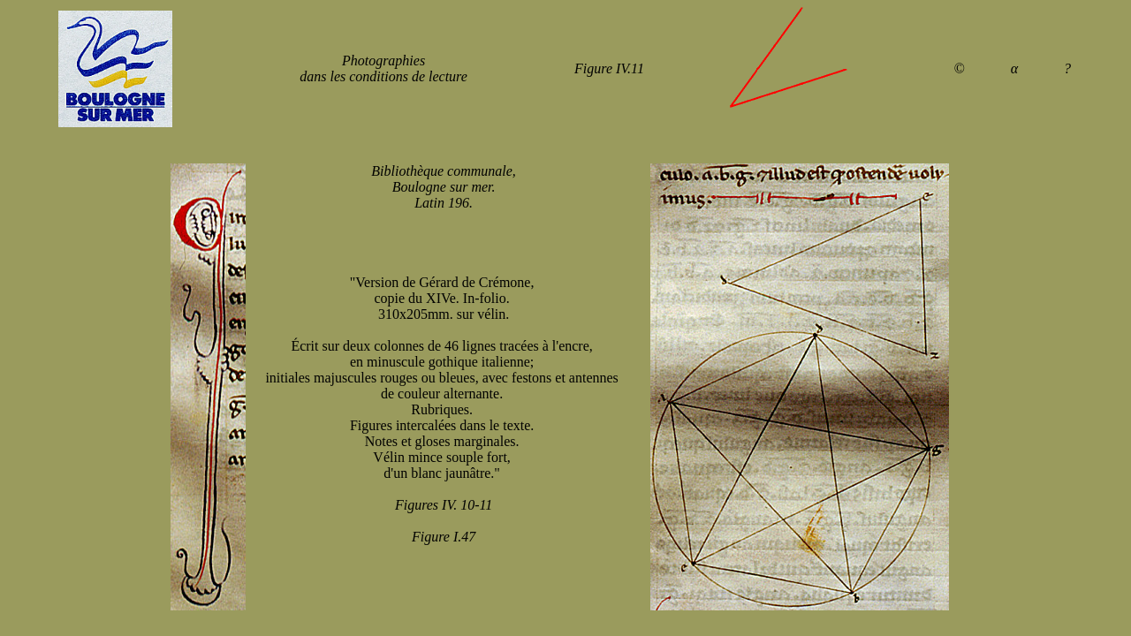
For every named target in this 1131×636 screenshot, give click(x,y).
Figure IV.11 (609, 68)
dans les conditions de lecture (383, 76)
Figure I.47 (443, 536)
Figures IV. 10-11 (443, 504)
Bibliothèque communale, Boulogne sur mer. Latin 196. (443, 186)
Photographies (383, 60)
